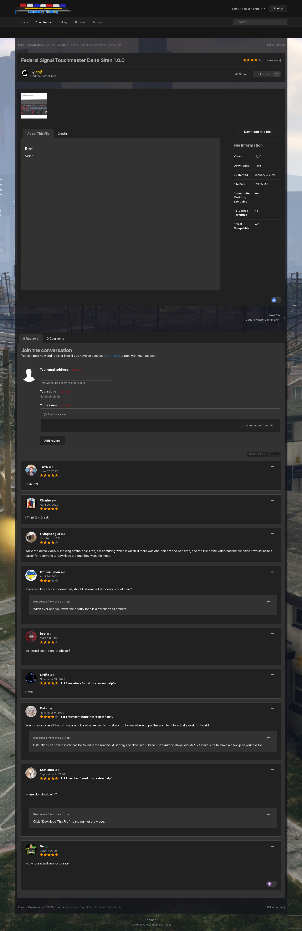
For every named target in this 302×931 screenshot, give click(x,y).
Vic (42, 846)
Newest (274, 454)
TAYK (44, 467)
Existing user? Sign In (248, 8)
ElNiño (45, 675)
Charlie (45, 500)
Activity (97, 22)
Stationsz (47, 770)
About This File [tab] (38, 133)
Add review (52, 440)
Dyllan (44, 708)
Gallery (63, 22)
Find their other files (43, 76)
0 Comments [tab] (55, 338)
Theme (151, 920)
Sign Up (278, 8)
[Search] (256, 22)
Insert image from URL (259, 425)
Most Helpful (257, 454)
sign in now (112, 355)
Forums (23, 22)
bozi (43, 633)
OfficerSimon (50, 572)
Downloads (43, 23)
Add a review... (55, 414)
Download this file (257, 131)
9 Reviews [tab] (31, 338)
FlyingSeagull (50, 534)
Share (241, 74)
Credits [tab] (63, 133)
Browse (80, 22)
